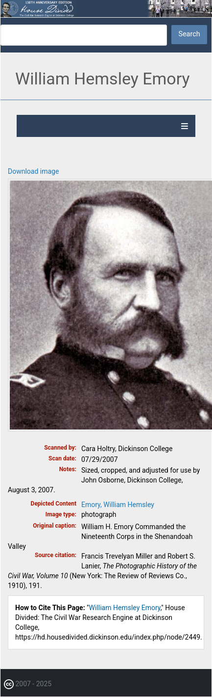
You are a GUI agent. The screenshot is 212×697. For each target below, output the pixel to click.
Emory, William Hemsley (117, 505)
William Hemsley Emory (125, 608)
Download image (33, 171)
